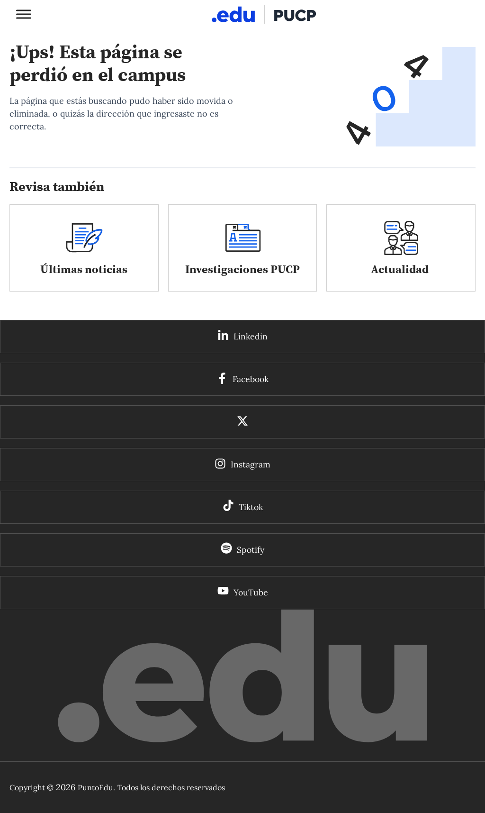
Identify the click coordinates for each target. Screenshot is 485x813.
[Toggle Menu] (23, 13)
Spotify (250, 549)
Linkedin (251, 336)
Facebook (251, 379)
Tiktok (251, 507)
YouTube (251, 592)
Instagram (250, 464)
